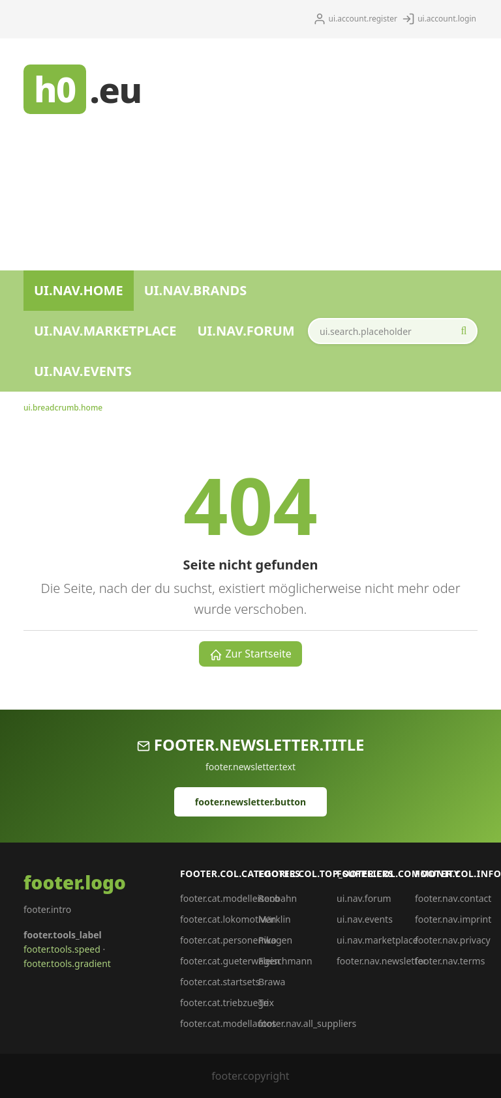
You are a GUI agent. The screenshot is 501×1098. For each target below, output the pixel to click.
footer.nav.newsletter (382, 961)
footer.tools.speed (61, 949)
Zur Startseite (250, 653)
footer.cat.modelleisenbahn (238, 898)
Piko (267, 940)
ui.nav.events (83, 371)
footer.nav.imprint (453, 919)
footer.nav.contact (453, 898)
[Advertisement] (321, 149)
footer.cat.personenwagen (236, 940)
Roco (268, 898)
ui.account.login (439, 18)
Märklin (274, 919)
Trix (266, 1002)
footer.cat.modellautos (228, 1023)
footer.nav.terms (450, 961)
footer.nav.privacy (453, 940)
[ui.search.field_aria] (393, 331)
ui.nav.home (78, 290)
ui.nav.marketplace (105, 331)
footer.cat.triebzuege (224, 1002)
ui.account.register (355, 18)
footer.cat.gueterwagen (230, 961)
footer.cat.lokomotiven (228, 919)
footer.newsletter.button (250, 802)
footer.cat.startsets (220, 981)
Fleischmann (285, 961)
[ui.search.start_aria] (464, 331)
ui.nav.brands (195, 290)
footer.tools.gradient (67, 963)
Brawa (271, 981)
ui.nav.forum (245, 331)
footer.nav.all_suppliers (307, 1023)
